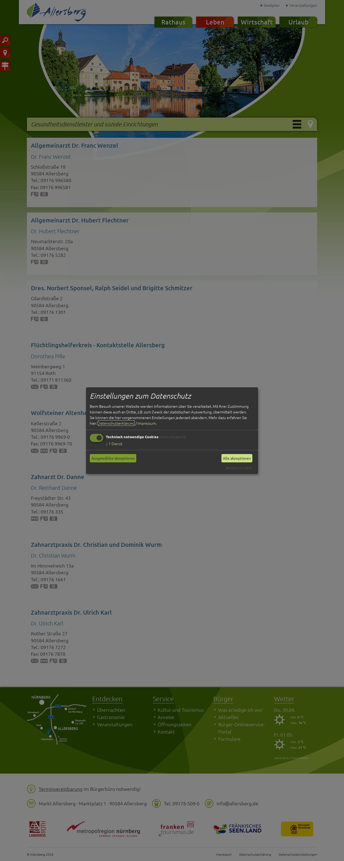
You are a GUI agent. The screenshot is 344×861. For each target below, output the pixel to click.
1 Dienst (114, 443)
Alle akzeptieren (237, 458)
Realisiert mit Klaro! (238, 468)
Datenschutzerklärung (116, 423)
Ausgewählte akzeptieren (113, 458)
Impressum (147, 423)
